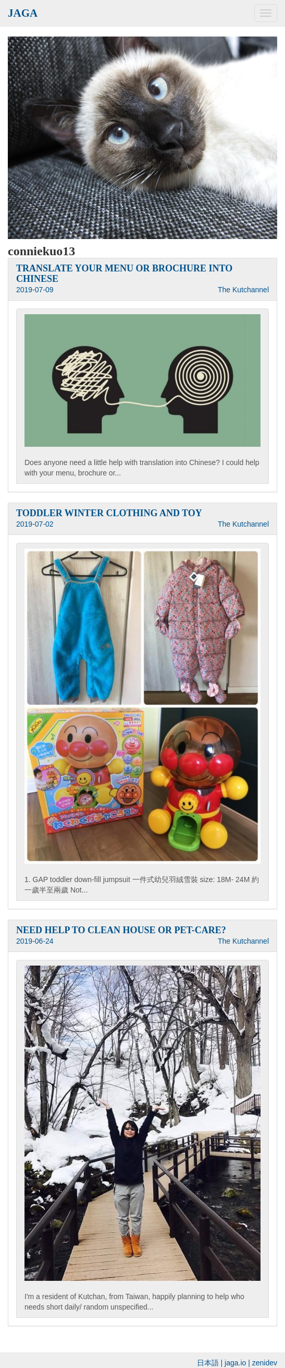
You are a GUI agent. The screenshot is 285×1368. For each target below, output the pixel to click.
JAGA (23, 13)
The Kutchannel (243, 290)
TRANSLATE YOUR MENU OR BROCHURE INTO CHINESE (124, 273)
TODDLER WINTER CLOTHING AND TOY (109, 513)
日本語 (208, 1363)
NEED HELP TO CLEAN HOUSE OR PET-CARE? (121, 930)
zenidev (264, 1363)
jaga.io (235, 1363)
